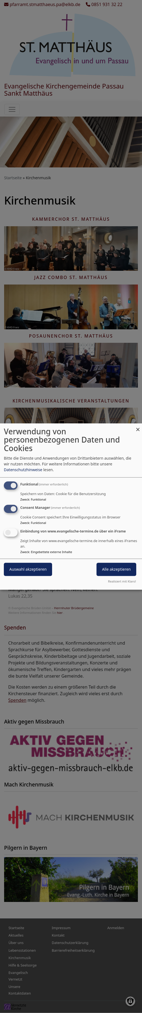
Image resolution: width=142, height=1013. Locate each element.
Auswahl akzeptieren (28, 569)
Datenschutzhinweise (23, 469)
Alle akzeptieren (116, 569)
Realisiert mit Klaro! (122, 581)
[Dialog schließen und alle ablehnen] (138, 426)
